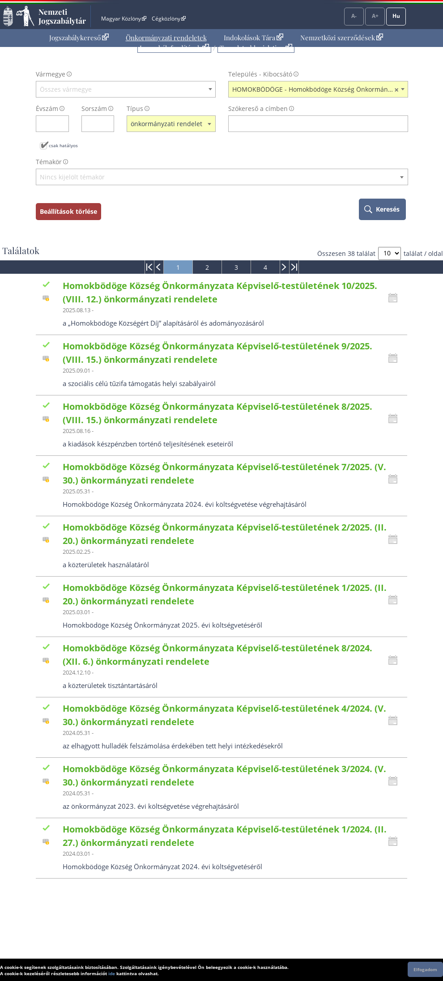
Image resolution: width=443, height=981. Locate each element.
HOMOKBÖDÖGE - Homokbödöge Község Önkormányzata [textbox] (318, 89)
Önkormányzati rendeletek (166, 37)
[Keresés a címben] (312, 124)
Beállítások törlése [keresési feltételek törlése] (68, 211)
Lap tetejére (430, 940)
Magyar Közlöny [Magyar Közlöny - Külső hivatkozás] (123, 18)
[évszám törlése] (62, 124)
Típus (135, 108)
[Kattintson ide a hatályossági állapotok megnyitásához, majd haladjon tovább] (395, 298)
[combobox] (125, 89)
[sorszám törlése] (108, 124)
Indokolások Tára (253, 37)
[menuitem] (79, 38)
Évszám (47, 108)
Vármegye (50, 74)
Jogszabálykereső (79, 37)
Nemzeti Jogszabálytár (62, 16)
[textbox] (125, 89)
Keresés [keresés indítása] (388, 209)
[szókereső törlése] (402, 124)
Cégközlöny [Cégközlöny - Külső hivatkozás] (169, 18)
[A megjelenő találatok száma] (389, 253)
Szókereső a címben (258, 108)
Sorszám (94, 108)
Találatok (20, 250)
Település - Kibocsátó (260, 74)
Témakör (49, 161)
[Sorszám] (92, 124)
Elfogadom (425, 969)
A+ (375, 16)
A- (354, 16)
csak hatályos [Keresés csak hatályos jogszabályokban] (63, 145)
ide (111, 973)
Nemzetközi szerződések (341, 37)
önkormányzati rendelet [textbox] (166, 123)
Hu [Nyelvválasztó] (396, 16)
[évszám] (46, 124)
